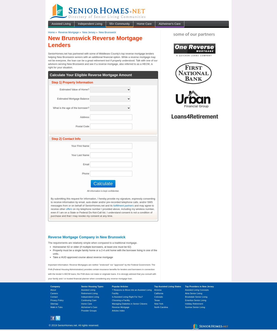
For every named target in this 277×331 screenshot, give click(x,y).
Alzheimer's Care (170, 23)
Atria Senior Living (193, 293)
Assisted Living (61, 23)
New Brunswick (107, 32)
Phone (85, 173)
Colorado (158, 297)
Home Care (144, 23)
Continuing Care (89, 300)
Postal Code (82, 126)
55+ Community (119, 23)
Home (51, 32)
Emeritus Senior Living (195, 300)
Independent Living (90, 23)
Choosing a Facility (121, 300)
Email (86, 164)
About (53, 290)
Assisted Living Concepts (197, 290)
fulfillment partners (123, 205)
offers (69, 209)
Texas (157, 300)
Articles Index (118, 311)
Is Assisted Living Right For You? (127, 297)
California (158, 293)
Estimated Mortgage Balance (73, 98)
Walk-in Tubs (56, 307)
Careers (54, 293)
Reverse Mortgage (68, 32)
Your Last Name (80, 155)
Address (84, 117)
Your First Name (80, 145)
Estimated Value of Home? (74, 89)
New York (158, 304)
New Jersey (88, 32)
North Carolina (161, 307)
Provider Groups (89, 311)
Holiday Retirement (194, 304)
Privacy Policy (56, 300)
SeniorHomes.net (67, 325)
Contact (54, 297)
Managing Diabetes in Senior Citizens (129, 304)
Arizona (157, 290)
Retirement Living (89, 293)
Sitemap (54, 304)
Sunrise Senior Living (195, 307)
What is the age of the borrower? (71, 107)
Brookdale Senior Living (196, 297)
